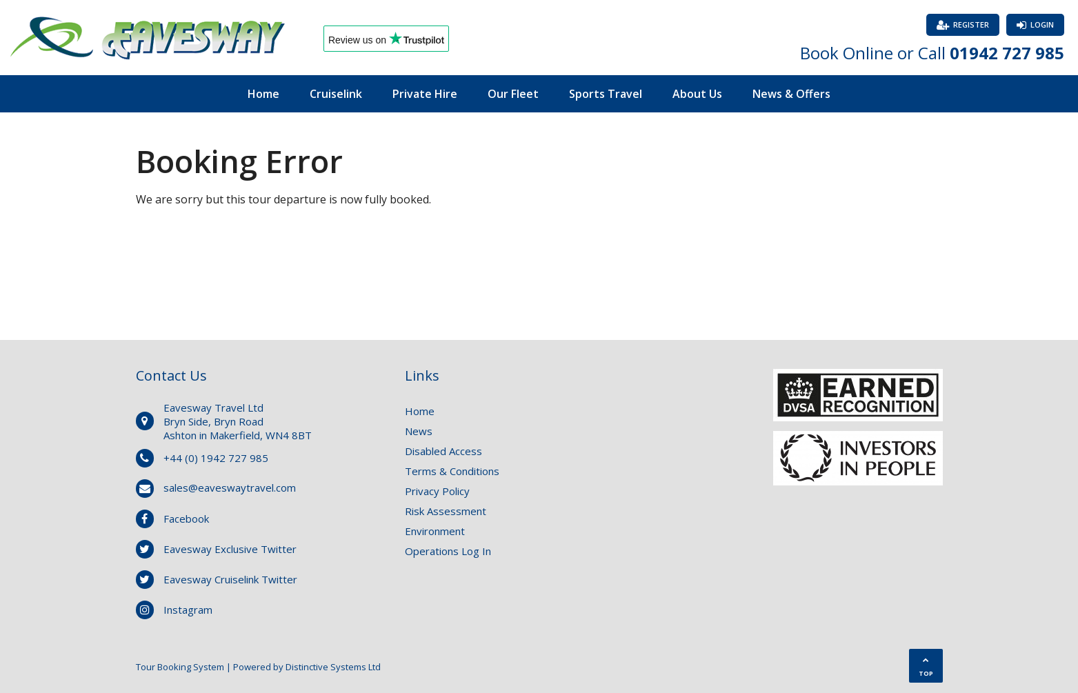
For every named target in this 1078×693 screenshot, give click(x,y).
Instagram (187, 609)
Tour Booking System (180, 667)
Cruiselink (336, 93)
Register (971, 24)
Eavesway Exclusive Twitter (230, 549)
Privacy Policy (437, 491)
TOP (926, 667)
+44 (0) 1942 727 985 (215, 458)
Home (263, 93)
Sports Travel (605, 93)
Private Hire (424, 93)
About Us (697, 93)
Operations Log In (448, 551)
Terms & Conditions (452, 471)
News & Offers (791, 93)
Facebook (186, 518)
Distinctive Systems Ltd (333, 667)
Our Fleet (513, 93)
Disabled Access (443, 451)
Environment (435, 531)
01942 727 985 (1007, 52)
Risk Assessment (445, 511)
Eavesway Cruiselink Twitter (230, 579)
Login (1042, 24)
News (418, 431)
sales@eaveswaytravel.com (229, 487)
